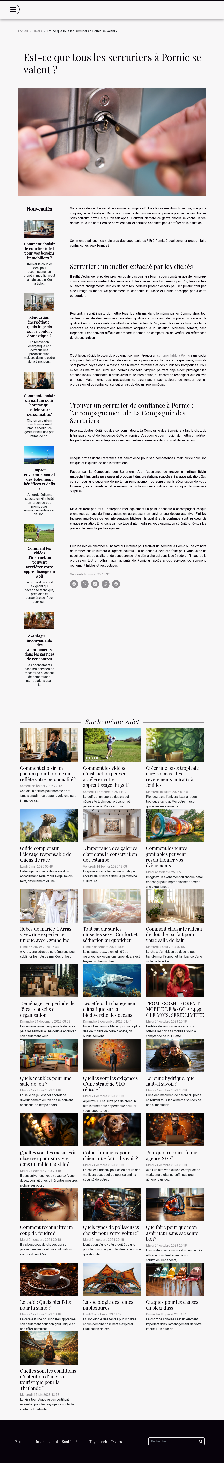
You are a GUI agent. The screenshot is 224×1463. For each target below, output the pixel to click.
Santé (66, 1441)
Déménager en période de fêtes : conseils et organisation (47, 1009)
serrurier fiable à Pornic (173, 355)
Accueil (23, 31)
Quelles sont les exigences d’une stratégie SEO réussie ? (110, 1084)
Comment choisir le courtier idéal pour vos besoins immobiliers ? (39, 250)
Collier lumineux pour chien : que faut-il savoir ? (110, 1155)
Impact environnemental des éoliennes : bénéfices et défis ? (39, 479)
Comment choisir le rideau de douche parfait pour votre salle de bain (174, 934)
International (47, 1441)
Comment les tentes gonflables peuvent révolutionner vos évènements (166, 856)
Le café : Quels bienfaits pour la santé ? (45, 1305)
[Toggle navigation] (13, 9)
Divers (37, 31)
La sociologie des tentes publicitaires (108, 1305)
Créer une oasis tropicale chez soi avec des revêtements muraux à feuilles (172, 776)
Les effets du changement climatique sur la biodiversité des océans (110, 1009)
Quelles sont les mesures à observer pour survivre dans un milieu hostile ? (47, 1158)
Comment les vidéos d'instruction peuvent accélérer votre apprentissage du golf (39, 562)
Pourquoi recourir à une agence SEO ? (171, 1155)
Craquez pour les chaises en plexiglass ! (172, 1305)
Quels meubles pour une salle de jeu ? (45, 1081)
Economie (23, 1441)
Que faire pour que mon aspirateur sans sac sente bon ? (172, 1233)
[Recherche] (176, 1441)
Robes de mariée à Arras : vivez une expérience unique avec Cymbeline (47, 934)
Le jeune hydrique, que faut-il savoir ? (170, 1081)
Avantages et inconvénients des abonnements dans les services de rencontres (39, 647)
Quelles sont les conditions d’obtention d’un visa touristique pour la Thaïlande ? (48, 1379)
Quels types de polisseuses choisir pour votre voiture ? (111, 1230)
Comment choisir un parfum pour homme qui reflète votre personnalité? (39, 405)
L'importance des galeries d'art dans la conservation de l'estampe (110, 854)
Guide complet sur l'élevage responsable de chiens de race (45, 854)
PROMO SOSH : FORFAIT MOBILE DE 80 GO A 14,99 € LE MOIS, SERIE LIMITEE (175, 1009)
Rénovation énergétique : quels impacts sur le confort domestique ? (39, 326)
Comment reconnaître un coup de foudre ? (46, 1230)
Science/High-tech (91, 1441)
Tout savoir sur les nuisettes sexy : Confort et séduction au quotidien (110, 934)
